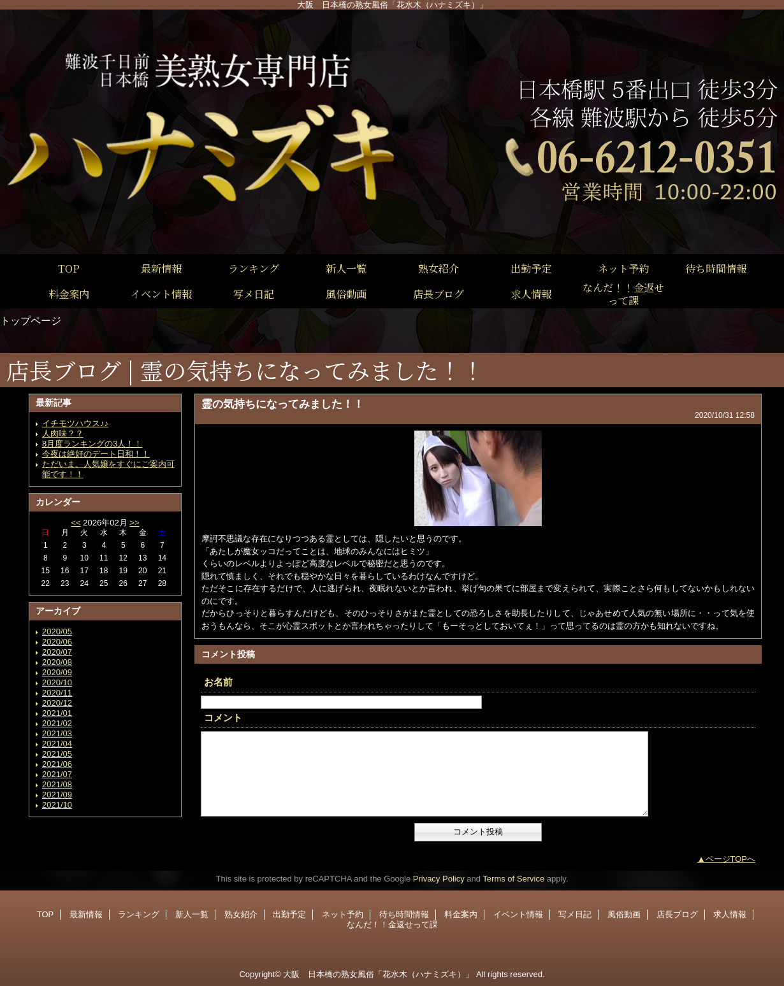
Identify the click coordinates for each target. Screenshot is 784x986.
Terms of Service (513, 878)
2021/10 (57, 805)
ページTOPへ (731, 859)
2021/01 (57, 713)
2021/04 (57, 743)
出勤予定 (289, 914)
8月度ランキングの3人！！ (92, 443)
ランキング (138, 914)
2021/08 (57, 784)
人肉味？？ (62, 433)
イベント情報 (518, 914)
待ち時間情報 (404, 914)
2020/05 (57, 631)
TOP (69, 268)
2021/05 (57, 754)
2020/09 (57, 672)
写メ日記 (575, 914)
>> (134, 522)
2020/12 (57, 703)
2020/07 (57, 652)
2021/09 (57, 794)
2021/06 (57, 764)
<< (75, 522)
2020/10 (57, 682)
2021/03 (57, 733)
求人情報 (729, 914)
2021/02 (57, 723)
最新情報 (86, 914)
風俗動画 (624, 914)
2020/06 (57, 642)
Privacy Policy (439, 878)
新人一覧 (191, 914)
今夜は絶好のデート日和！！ (96, 454)
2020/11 (57, 692)
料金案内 (460, 914)
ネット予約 (342, 914)
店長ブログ (677, 914)
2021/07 (57, 774)
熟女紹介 (241, 914)
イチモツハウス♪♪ (75, 423)
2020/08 (57, 662)
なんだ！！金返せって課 (392, 924)
